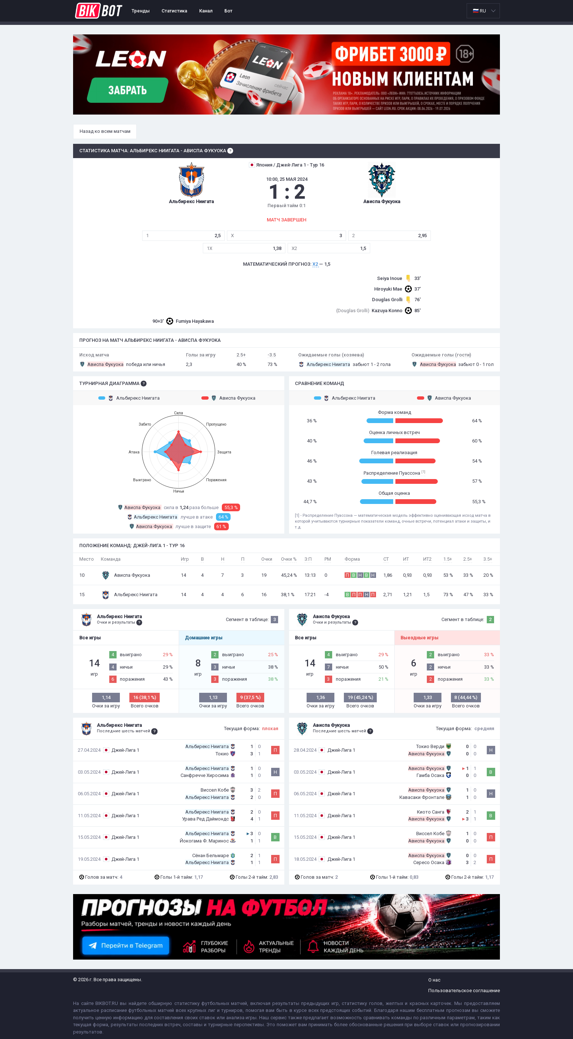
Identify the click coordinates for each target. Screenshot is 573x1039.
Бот (228, 11)
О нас (434, 980)
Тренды (141, 11)
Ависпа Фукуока (228, 398)
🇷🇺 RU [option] (479, 11)
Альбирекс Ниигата (129, 398)
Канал (206, 11)
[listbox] (483, 10)
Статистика (174, 11)
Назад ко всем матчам (105, 131)
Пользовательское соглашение (464, 990)
